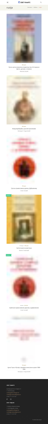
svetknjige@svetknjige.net (13, 392)
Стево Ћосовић (24, 190)
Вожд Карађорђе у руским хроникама (24, 128)
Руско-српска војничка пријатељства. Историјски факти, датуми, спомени (24, 68)
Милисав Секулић (24, 71)
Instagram (10, 399)
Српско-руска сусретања (24, 248)
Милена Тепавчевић (24, 250)
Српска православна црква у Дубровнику (24, 188)
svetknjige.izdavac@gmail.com (14, 394)
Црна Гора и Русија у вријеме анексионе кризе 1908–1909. (24, 368)
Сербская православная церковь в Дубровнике (24, 308)
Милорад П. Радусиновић (24, 131)
